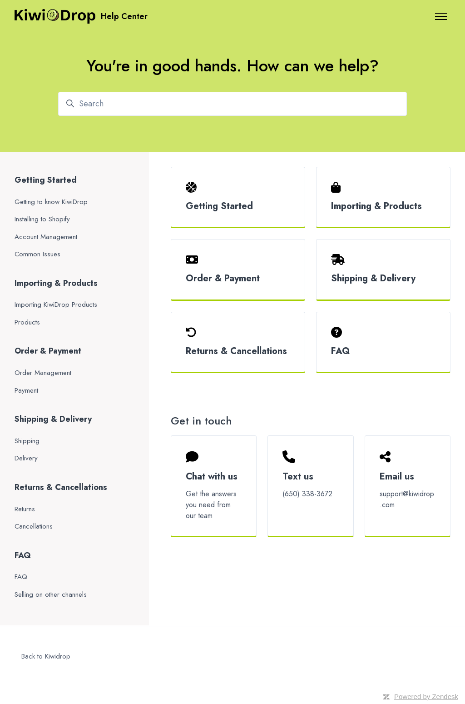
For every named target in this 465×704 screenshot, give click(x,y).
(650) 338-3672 (307, 494)
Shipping (27, 441)
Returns (25, 509)
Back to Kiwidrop (45, 656)
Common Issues (37, 254)
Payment (26, 390)
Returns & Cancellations (236, 351)
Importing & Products (376, 206)
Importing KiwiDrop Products (56, 305)
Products (27, 322)
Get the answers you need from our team (211, 505)
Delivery (26, 458)
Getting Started (219, 206)
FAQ (340, 351)
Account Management (46, 237)
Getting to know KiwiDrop (51, 202)
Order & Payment (223, 278)
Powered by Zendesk (426, 696)
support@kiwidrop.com (407, 499)
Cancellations (34, 526)
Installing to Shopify (42, 219)
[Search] (232, 104)
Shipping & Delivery (373, 278)
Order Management (43, 373)
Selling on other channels (51, 594)
